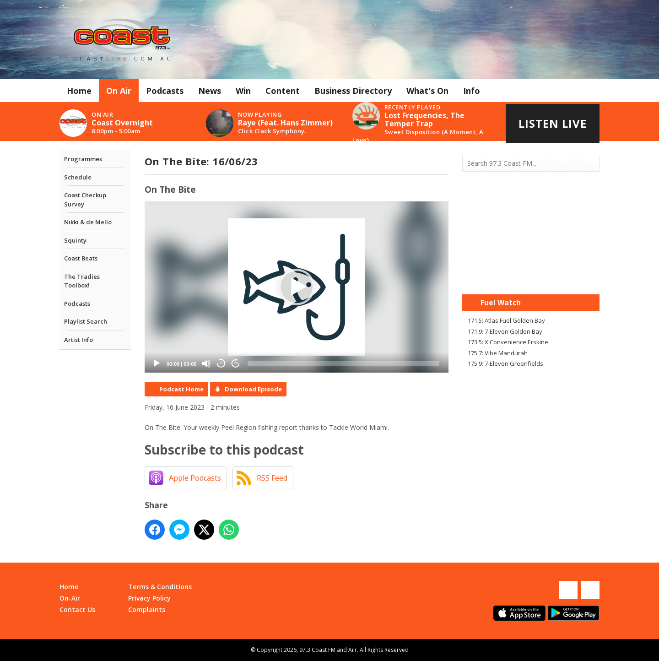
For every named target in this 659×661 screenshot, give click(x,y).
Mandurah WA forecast (531, 276)
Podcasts (165, 90)
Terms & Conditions (160, 586)
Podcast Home (181, 389)
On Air (118, 90)
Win (243, 90)
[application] (296, 287)
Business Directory (353, 90)
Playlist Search (85, 321)
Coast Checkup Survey (85, 199)
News (209, 90)
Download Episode (253, 389)
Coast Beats (80, 258)
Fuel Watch (501, 303)
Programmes (83, 159)
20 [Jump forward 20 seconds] (236, 363)
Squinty (75, 240)
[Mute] (206, 363)
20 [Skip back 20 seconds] (221, 363)
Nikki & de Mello (88, 222)
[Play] (156, 363)
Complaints (146, 609)
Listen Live (553, 123)
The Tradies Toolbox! (82, 281)
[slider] (343, 363)
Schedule (78, 177)
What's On (427, 90)
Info (471, 90)
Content (282, 90)
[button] (296, 287)
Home (79, 90)
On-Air (69, 598)
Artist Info (78, 340)
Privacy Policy (149, 598)
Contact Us (77, 609)
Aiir (352, 650)
